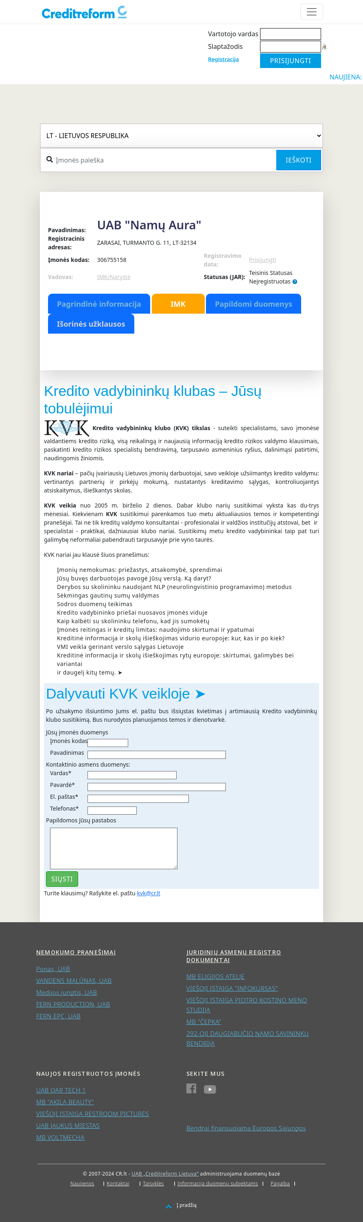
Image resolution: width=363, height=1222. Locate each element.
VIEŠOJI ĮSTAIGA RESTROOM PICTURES (92, 1114)
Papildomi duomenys (253, 304)
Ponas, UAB (53, 969)
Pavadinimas (67, 752)
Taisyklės (153, 1183)
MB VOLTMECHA (60, 1137)
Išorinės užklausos (91, 324)
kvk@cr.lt (148, 893)
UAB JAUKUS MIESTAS (68, 1125)
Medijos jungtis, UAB (66, 992)
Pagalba (280, 1183)
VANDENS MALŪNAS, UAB (74, 980)
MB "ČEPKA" (203, 1022)
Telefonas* (64, 808)
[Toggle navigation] (311, 12)
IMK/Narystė (113, 277)
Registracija (223, 59)
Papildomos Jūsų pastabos (81, 820)
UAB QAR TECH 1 (61, 1090)
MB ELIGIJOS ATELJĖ (215, 976)
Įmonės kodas (68, 741)
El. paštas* (64, 796)
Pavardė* (62, 785)
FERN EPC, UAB (58, 1016)
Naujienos (82, 1183)
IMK (178, 304)
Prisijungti (262, 260)
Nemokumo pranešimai (76, 952)
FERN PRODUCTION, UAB (73, 1004)
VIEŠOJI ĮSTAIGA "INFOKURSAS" (232, 988)
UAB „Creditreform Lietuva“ (165, 1173)
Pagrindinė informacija (99, 304)
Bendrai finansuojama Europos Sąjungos (246, 1128)
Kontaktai (118, 1183)
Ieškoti (299, 160)
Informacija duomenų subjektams (217, 1183)
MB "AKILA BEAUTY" (65, 1102)
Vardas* (60, 773)
